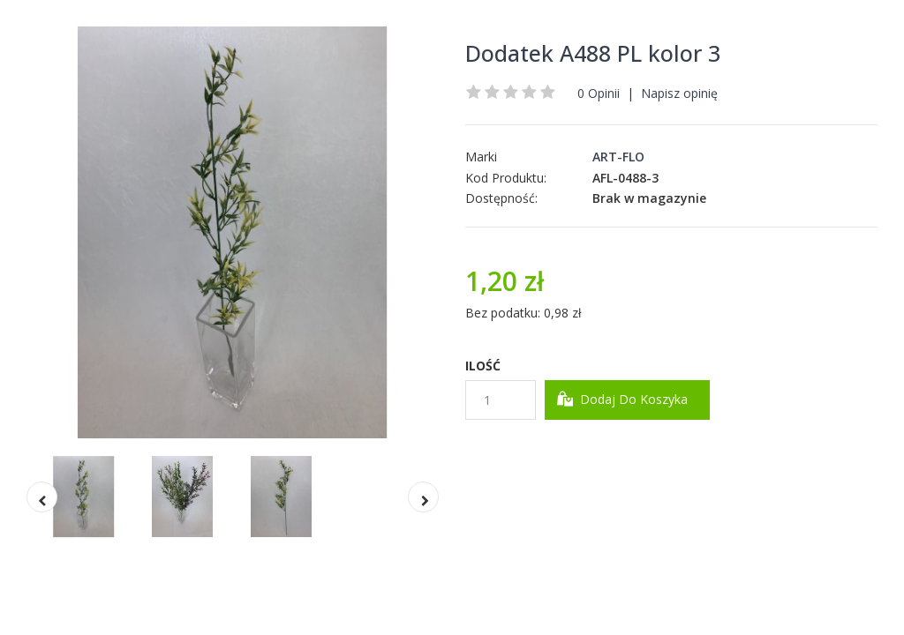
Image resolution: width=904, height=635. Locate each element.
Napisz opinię (679, 93)
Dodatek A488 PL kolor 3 (592, 53)
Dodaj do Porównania (662, 459)
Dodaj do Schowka (526, 459)
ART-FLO (618, 156)
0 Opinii (598, 93)
